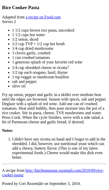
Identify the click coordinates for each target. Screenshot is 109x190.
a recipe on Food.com (43, 17)
